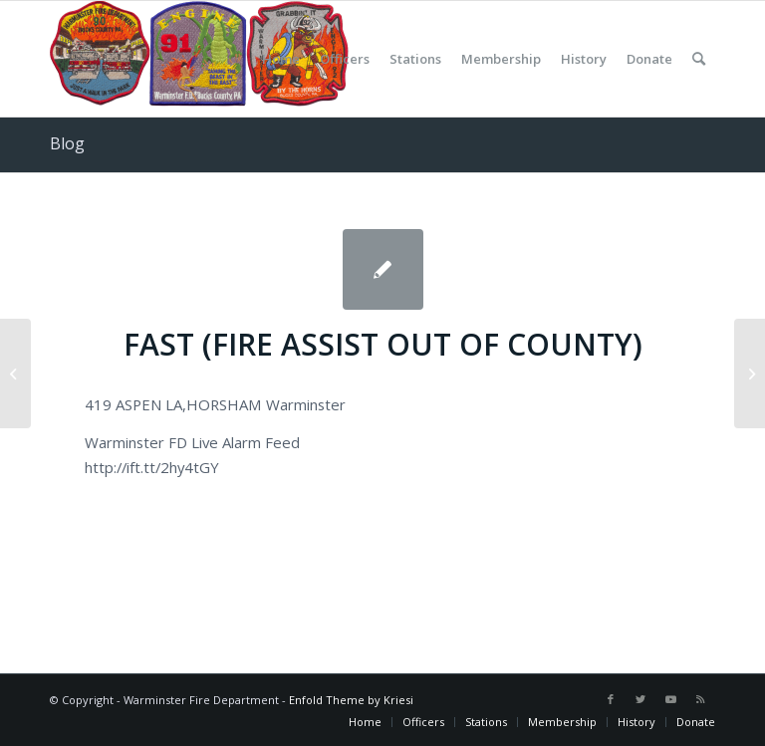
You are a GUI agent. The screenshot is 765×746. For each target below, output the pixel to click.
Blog (67, 143)
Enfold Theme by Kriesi (351, 699)
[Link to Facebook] (611, 699)
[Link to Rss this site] (700, 699)
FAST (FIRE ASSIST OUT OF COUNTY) (383, 344)
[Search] (698, 59)
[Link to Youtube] (670, 699)
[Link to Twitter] (640, 699)
